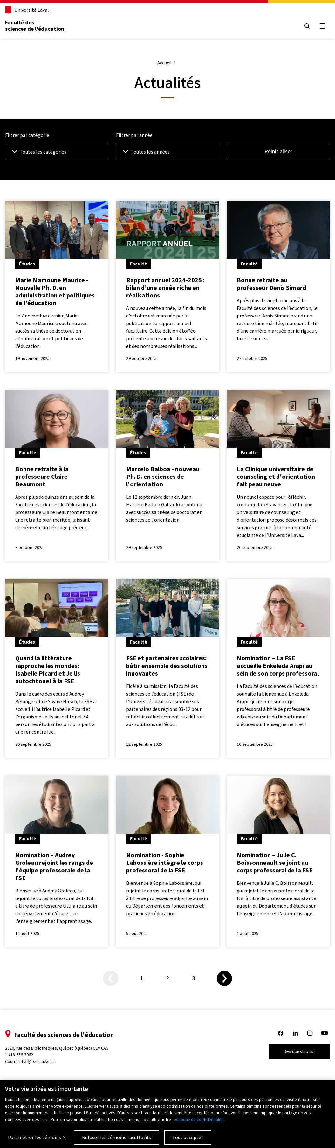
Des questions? (299, 1051)
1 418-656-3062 (19, 1055)
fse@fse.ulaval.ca (38, 1061)
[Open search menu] (307, 26)
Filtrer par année (134, 135)
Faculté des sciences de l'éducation (34, 26)
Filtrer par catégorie (27, 135)
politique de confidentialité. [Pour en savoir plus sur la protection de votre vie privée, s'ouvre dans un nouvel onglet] (199, 1123)
